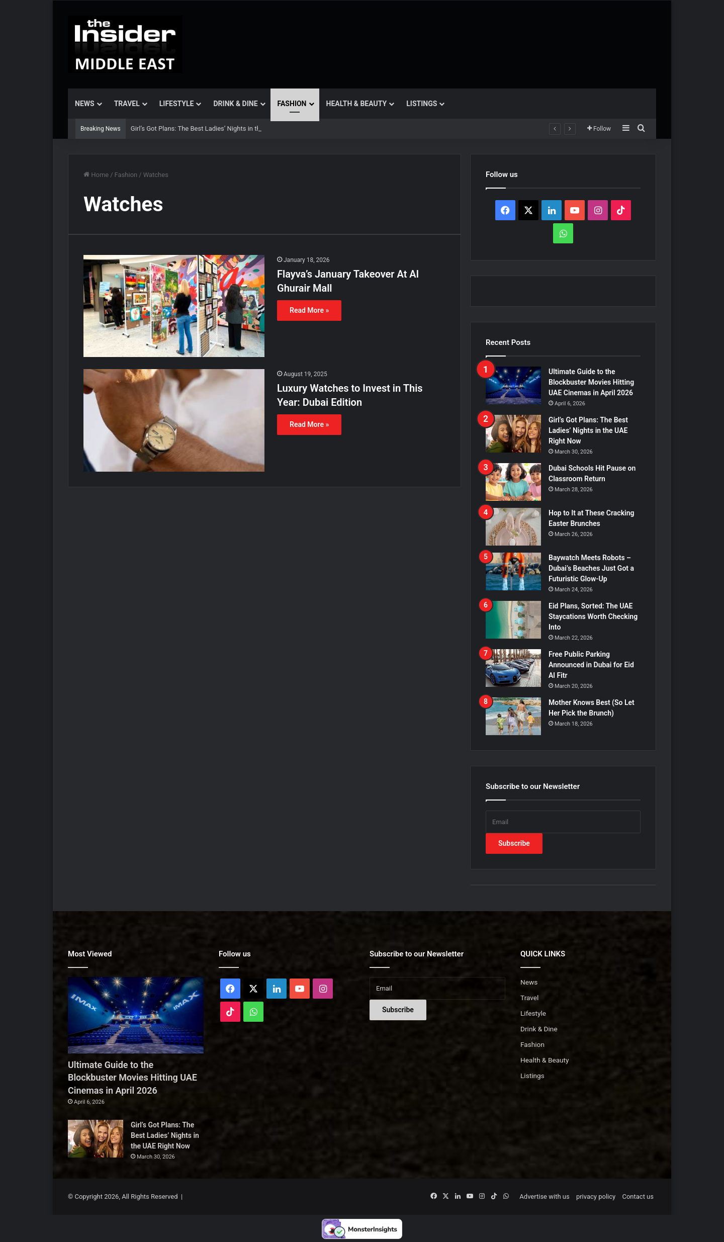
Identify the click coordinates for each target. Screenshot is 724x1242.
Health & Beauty (356, 104)
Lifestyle (176, 104)
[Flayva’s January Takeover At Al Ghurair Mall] (173, 306)
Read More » (309, 310)
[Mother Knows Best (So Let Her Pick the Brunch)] (513, 716)
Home (96, 175)
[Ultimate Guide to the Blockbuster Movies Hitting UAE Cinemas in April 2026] (513, 385)
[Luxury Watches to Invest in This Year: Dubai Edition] (173, 420)
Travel (127, 104)
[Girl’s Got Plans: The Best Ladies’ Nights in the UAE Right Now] (513, 434)
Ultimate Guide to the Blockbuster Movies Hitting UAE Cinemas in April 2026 (591, 382)
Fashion (292, 104)
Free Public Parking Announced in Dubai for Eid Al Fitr (591, 664)
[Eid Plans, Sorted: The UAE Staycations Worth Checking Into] (513, 620)
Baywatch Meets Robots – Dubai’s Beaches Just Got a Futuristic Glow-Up (591, 568)
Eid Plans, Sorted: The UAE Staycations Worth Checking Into (593, 616)
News (85, 104)
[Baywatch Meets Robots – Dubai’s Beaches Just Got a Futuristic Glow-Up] (513, 571)
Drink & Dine (235, 104)
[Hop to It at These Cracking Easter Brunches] (513, 527)
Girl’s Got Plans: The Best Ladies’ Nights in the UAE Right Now (588, 430)
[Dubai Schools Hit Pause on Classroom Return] (513, 482)
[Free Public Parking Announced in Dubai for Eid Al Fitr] (513, 668)
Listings (421, 104)
